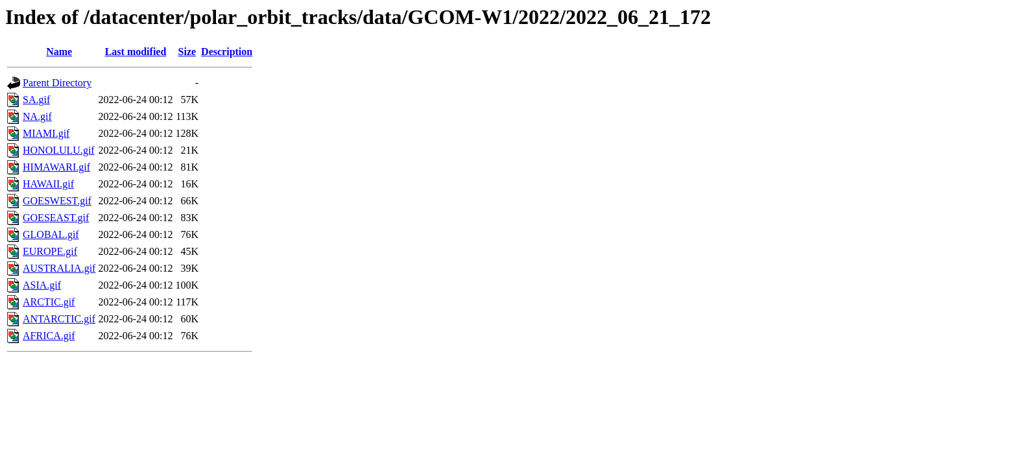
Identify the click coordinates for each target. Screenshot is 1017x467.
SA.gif (36, 99)
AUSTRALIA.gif (59, 268)
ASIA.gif (42, 285)
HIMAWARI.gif (56, 167)
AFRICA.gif (49, 335)
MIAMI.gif (46, 133)
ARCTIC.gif (49, 301)
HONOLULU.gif (59, 150)
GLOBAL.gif (51, 234)
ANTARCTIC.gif (59, 318)
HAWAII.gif (48, 183)
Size (187, 51)
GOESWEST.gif (57, 200)
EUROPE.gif (50, 251)
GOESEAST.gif (56, 217)
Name (59, 51)
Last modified (136, 51)
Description (226, 51)
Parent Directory (57, 82)
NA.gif (37, 116)
